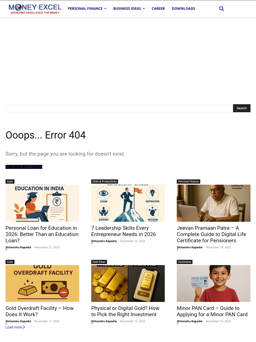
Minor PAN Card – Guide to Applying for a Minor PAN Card (212, 311)
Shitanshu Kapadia (18, 247)
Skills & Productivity (104, 181)
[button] (222, 9)
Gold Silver (99, 262)
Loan (10, 181)
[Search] (241, 108)
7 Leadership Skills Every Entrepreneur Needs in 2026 (123, 231)
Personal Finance (188, 181)
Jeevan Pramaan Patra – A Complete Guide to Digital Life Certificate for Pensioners (211, 234)
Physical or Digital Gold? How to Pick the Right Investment (125, 311)
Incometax (184, 262)
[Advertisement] (128, 55)
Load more (16, 327)
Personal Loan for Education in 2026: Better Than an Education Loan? (42, 234)
